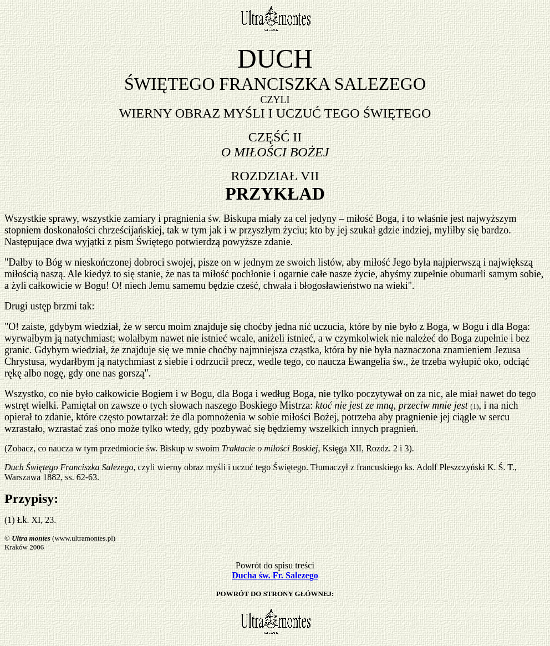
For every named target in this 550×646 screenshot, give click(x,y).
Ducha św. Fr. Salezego (275, 575)
